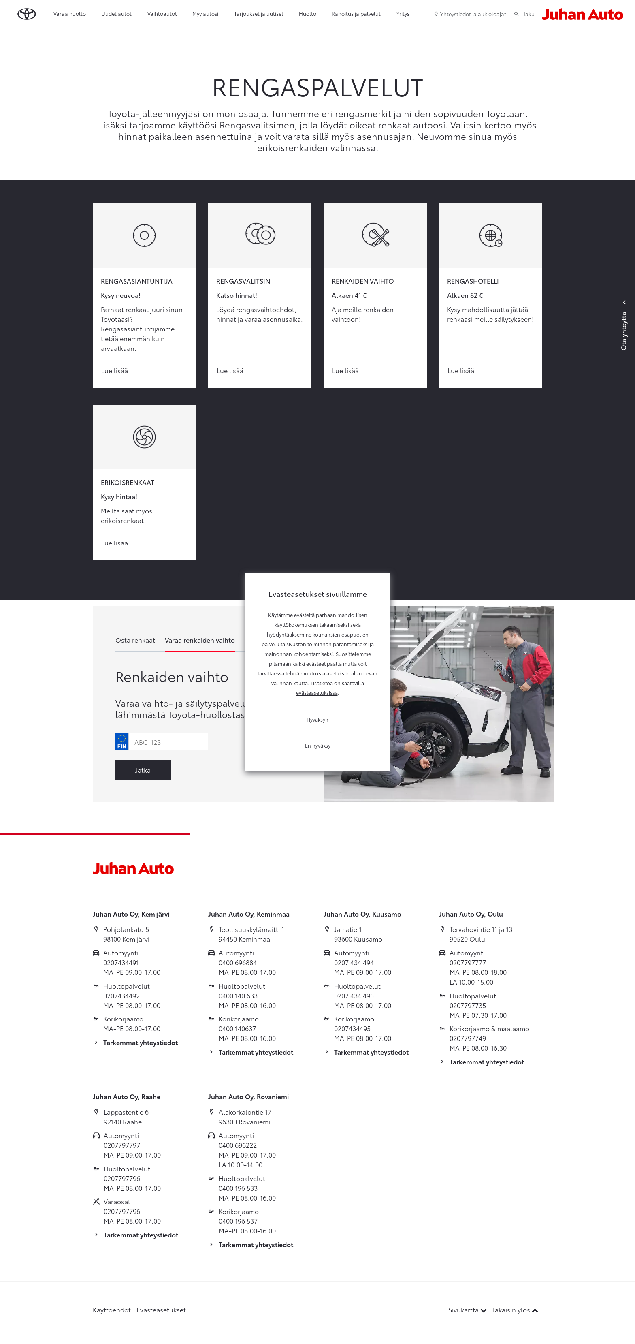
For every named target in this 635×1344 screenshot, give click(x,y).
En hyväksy (317, 745)
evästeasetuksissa (317, 692)
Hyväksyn (317, 719)
